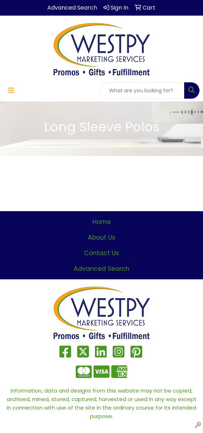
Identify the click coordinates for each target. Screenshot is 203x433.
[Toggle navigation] (11, 90)
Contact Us (101, 253)
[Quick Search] (142, 90)
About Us (102, 237)
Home (101, 222)
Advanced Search (101, 268)
